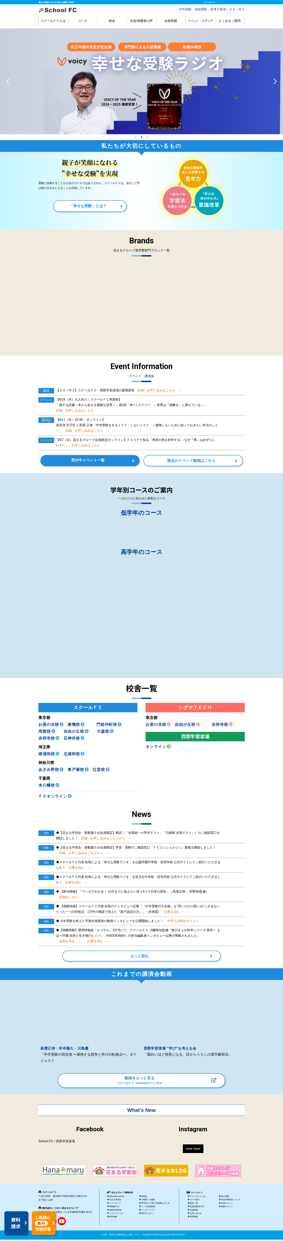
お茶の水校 (51, 726)
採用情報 (194, 1218)
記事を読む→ (172, 913)
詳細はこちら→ (68, 898)
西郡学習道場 (115, 1211)
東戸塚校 (78, 771)
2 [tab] (141, 136)
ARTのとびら (147, 1215)
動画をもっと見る (139, 1081)
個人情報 (225, 1198)
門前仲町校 (109, 726)
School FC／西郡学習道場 (56, 1142)
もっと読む (139, 958)
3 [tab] (147, 136)
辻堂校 (101, 771)
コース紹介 (195, 1201)
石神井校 (74, 739)
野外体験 (113, 1218)
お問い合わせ (196, 1215)
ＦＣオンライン (55, 797)
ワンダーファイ (148, 1211)
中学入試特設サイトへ (184, 922)
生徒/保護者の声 (141, 21)
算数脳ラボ (114, 1208)
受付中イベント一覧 (101, 461)
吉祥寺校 (49, 739)
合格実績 (170, 21)
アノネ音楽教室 (148, 1208)
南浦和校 (49, 755)
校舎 (112, 21)
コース (82, 21)
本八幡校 (49, 786)
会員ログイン (227, 1204)
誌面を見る (68, 942)
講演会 (144, 1198)
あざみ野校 (51, 771)
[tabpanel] (141, 81)
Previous (8, 81)
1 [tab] (136, 136)
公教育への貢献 (148, 1201)
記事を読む (78, 869)
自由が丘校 (74, 733)
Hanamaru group (116, 1198)
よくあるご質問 (229, 21)
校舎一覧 (194, 1204)
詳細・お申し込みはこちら (157, 390)
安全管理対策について (231, 1201)
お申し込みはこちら (87, 445)
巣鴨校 (76, 726)
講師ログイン (227, 1208)
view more (193, 1150)
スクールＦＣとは (53, 21)
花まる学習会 (115, 1201)
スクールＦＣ (115, 1204)
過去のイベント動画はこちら (178, 462)
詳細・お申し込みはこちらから (104, 839)
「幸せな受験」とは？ (88, 206)
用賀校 (46, 733)
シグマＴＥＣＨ (116, 1215)
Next (275, 81)
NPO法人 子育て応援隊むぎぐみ (155, 1204)
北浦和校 (74, 755)
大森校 (103, 733)
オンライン (158, 748)
